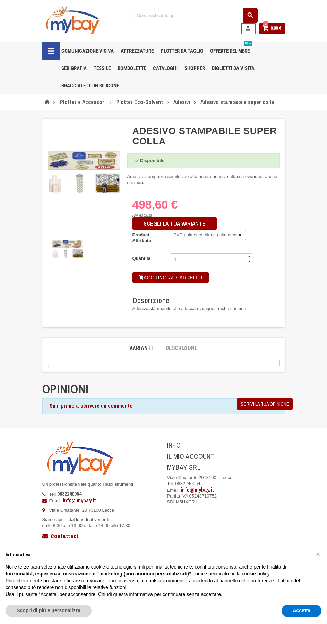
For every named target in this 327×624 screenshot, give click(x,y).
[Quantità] (207, 259)
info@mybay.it (79, 500)
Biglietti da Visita (233, 68)
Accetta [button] (301, 610)
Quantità (141, 258)
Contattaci (60, 536)
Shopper (194, 68)
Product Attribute (141, 237)
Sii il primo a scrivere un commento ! (93, 406)
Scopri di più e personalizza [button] (48, 610)
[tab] (141, 348)
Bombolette (132, 68)
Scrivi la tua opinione (265, 404)
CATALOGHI (165, 68)
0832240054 (69, 494)
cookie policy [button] (255, 574)
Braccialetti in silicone (90, 85)
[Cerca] (194, 15)
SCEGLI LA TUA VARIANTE (174, 223)
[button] (318, 554)
